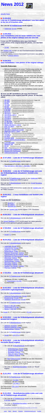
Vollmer (21, 253)
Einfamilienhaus (13, 349)
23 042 (6, 47)
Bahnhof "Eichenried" (11, 253)
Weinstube (7, 258)
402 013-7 (7, 113)
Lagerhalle (7, 246)
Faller (16, 251)
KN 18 (6, 146)
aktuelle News (5, 14)
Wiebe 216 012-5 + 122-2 (12, 125)
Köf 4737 (7, 111)
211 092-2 (16, 383)
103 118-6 (15, 386)
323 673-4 (16, 335)
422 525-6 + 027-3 (10, 115)
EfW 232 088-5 (9, 126)
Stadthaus (11, 221)
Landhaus (11, 355)
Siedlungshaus (9, 261)
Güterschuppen (16, 359)
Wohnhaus (7, 263)
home (5, 411)
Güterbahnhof (8, 248)
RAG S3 (7, 128)
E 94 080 (7, 110)
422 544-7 (7, 116)
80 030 (6, 107)
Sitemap (15, 411)
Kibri (8, 359)
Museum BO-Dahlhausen (12, 149)
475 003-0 (7, 118)
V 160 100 (12, 306)
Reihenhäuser (9, 251)
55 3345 (7, 102)
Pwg (5, 148)
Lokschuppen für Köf (11, 254)
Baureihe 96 (12, 206)
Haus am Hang (13, 354)
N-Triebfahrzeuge (16, 25)
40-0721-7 (11, 203)
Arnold (33, 183)
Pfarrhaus (7, 268)
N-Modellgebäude (15, 183)
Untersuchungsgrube (11, 152)
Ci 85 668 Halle (9, 143)
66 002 (6, 103)
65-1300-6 (11, 205)
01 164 (29, 312)
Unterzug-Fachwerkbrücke (13, 296)
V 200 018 (12, 309)
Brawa (6, 306)
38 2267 (7, 100)
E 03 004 (7, 400)
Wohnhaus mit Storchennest (13, 256)
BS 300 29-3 (8, 123)
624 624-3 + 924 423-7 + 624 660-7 (19, 166)
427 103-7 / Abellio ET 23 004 (14, 130)
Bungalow (39, 183)
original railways (13, 55)
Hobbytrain (7, 29)
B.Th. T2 (7, 133)
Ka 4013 (7, 136)
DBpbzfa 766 (8, 144)
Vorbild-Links (7, 50)
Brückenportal (8, 298)
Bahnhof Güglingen (10, 327)
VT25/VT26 (13, 180)
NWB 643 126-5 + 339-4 (12, 131)
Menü (9, 411)
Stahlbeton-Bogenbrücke (12, 299)
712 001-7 (7, 135)
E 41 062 (19, 281)
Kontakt (39, 411)
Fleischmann (11, 281)
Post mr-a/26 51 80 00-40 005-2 (14, 140)
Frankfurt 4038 (9, 138)
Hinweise (20, 411)
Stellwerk (7, 326)
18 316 (14, 29)
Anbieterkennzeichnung (30, 411)
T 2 (10, 234)
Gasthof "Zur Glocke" (11, 266)
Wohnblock (8, 264)
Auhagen (14, 326)
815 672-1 (7, 120)
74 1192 (7, 105)
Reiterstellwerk (13, 350)
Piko (5, 166)
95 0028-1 (7, 108)
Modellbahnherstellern (20, 367)
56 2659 (15, 380)
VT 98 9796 (8, 121)
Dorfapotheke (8, 259)
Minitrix (6, 309)
